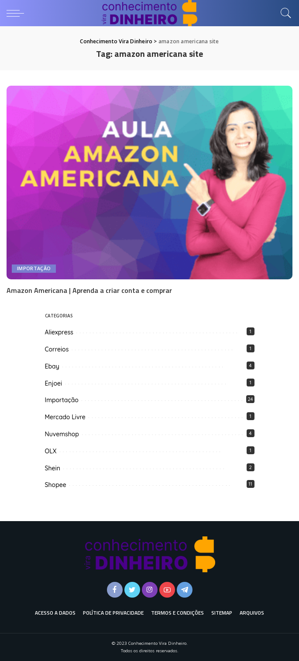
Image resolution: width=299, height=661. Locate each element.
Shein (52, 468)
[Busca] (283, 13)
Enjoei (53, 383)
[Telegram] (184, 590)
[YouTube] (167, 590)
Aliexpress (59, 332)
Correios (57, 349)
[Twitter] (132, 590)
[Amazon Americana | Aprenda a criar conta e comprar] (149, 182)
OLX (51, 451)
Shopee (55, 485)
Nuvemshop (62, 434)
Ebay (52, 366)
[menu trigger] (17, 13)
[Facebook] (115, 590)
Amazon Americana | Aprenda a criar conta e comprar (89, 290)
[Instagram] (150, 590)
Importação (34, 268)
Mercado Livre (65, 417)
